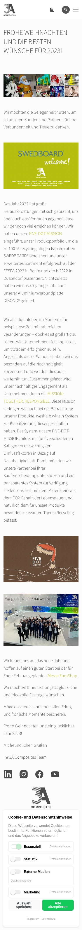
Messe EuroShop (62, 676)
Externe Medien (37, 872)
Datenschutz (48, 919)
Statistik (30, 859)
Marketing (32, 892)
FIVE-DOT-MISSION (45, 234)
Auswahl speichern (24, 905)
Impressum (33, 919)
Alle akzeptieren (58, 905)
